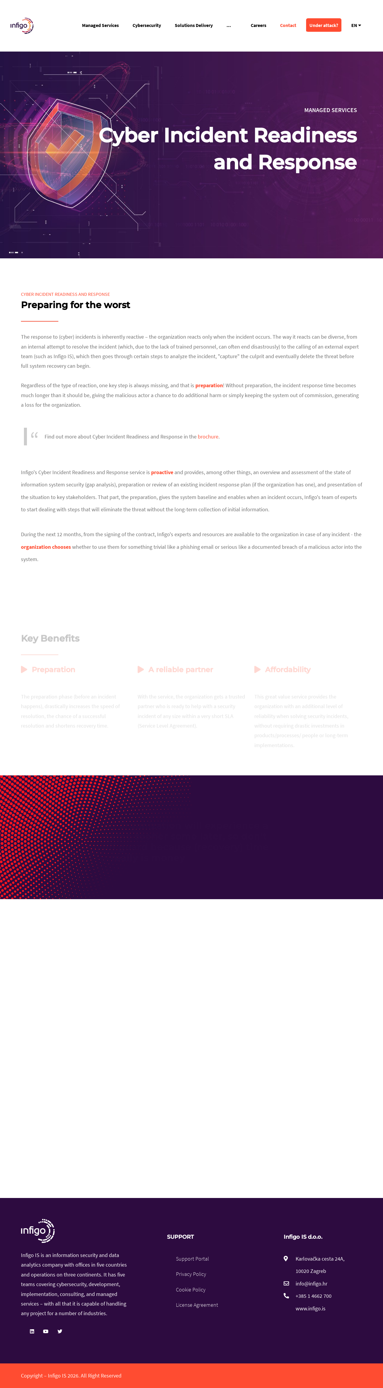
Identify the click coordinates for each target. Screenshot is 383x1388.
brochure (208, 436)
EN (356, 25)
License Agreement (197, 1304)
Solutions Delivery (194, 25)
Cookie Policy (191, 1289)
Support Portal (192, 1258)
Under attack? (323, 25)
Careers (258, 25)
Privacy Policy (191, 1274)
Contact (288, 25)
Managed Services (100, 25)
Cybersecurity (147, 25)
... (229, 25)
